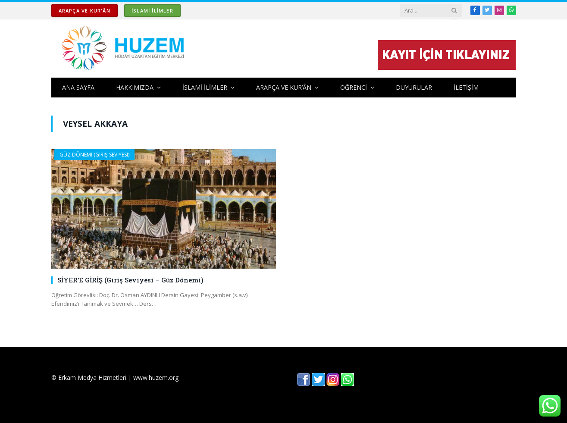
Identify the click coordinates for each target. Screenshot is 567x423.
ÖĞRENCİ (353, 87)
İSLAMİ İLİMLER (152, 10)
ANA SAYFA (78, 87)
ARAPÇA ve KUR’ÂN (283, 87)
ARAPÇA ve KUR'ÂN (84, 10)
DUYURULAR (414, 87)
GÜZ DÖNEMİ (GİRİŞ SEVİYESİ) (94, 154)
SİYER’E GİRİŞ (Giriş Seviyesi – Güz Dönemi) (130, 280)
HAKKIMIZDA (134, 87)
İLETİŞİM (466, 87)
